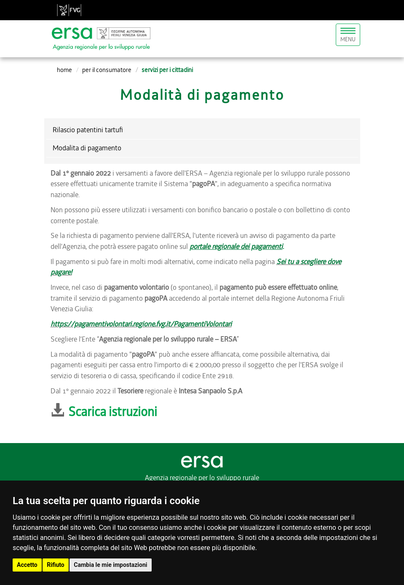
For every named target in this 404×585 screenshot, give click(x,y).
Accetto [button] (27, 564)
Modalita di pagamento (87, 147)
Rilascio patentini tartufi (88, 129)
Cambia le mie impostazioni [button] (110, 564)
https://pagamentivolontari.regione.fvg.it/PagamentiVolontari (141, 324)
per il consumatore (106, 70)
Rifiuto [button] (55, 564)
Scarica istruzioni (112, 411)
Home (64, 70)
